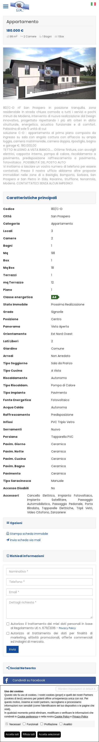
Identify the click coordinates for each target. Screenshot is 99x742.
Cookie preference (28, 716)
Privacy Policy (67, 628)
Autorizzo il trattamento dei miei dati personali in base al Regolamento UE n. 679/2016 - (49, 626)
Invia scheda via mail (23, 540)
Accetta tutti (12, 734)
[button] (10, 73)
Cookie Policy (62, 716)
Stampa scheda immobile (27, 534)
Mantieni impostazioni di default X (76, 688)
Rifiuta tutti (29, 734)
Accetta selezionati (49, 734)
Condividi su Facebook (24, 680)
